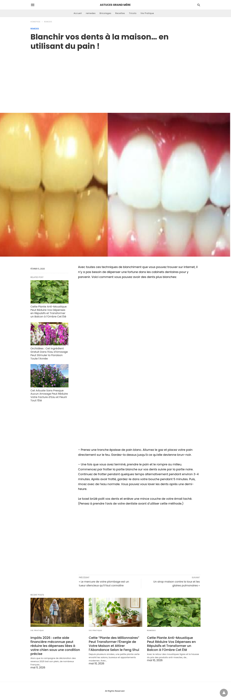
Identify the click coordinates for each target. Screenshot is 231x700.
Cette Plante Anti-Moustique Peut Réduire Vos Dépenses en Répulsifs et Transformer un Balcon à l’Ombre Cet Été (48, 311)
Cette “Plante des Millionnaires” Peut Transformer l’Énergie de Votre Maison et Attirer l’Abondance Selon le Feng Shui (114, 643)
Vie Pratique (147, 13)
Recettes (120, 13)
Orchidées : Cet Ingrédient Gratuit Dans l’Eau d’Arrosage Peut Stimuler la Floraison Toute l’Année (49, 353)
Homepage (35, 22)
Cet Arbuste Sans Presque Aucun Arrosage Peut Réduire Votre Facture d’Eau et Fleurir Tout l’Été (49, 395)
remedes (91, 13)
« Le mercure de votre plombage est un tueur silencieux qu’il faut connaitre (104, 583)
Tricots (133, 13)
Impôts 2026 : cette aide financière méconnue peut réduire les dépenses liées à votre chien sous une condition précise (55, 645)
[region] (115, 78)
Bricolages (105, 13)
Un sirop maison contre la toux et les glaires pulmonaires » (176, 583)
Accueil (78, 13)
